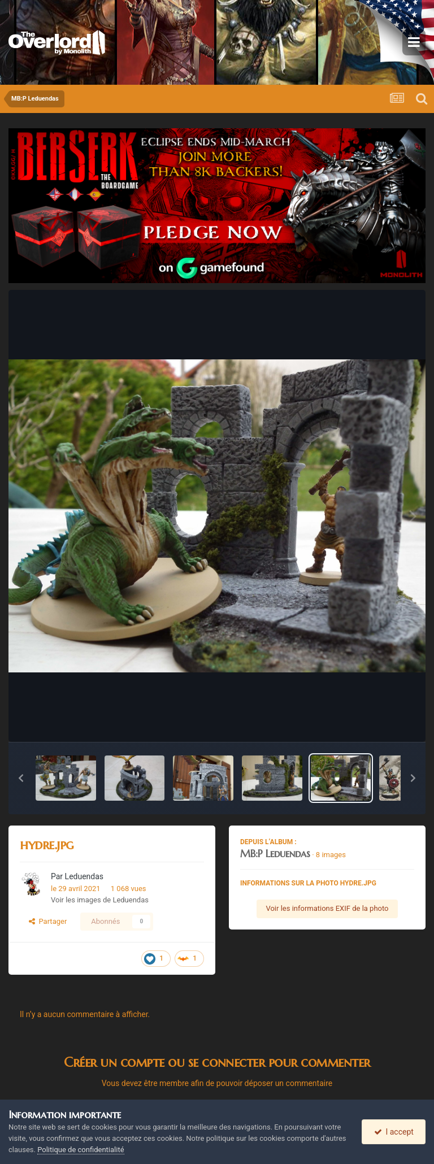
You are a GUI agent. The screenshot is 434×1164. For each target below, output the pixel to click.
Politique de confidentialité (80, 1149)
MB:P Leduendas (275, 853)
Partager (48, 921)
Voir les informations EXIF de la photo (327, 908)
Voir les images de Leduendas (100, 900)
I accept (394, 1131)
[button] (20, 778)
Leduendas (84, 876)
